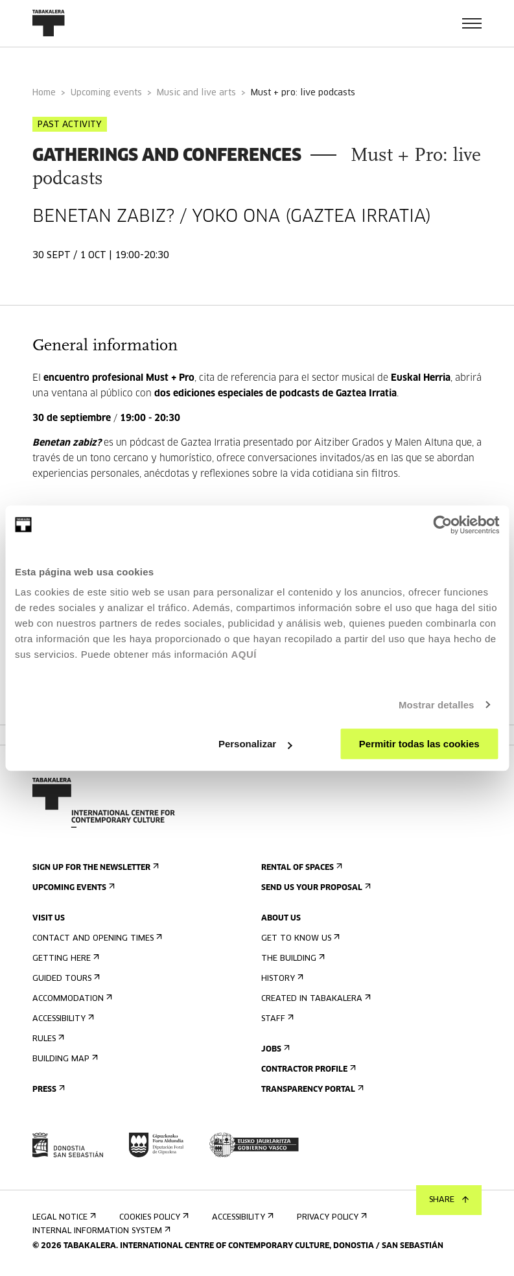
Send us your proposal (314, 888)
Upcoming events (106, 93)
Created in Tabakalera (314, 998)
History (281, 978)
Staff (276, 1019)
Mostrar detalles (436, 704)
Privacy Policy (330, 1217)
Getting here (64, 958)
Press (47, 1089)
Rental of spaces (300, 867)
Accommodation (71, 998)
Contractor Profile (307, 1069)
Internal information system (100, 1231)
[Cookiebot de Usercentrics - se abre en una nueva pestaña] (442, 525)
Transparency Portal (311, 1089)
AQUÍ (244, 654)
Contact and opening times (95, 938)
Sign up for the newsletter (94, 867)
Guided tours (64, 978)
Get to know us (299, 938)
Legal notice (62, 1217)
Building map (63, 1059)
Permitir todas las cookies (419, 743)
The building (291, 958)
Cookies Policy (152, 1217)
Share (449, 1200)
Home (44, 93)
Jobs (274, 1049)
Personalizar (255, 743)
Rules (47, 1039)
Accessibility (61, 1019)
